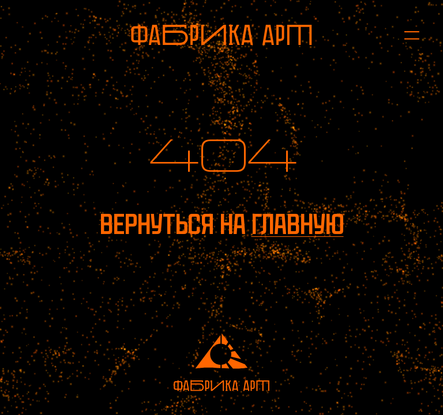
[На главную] (221, 35)
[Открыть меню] (405, 35)
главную (297, 224)
